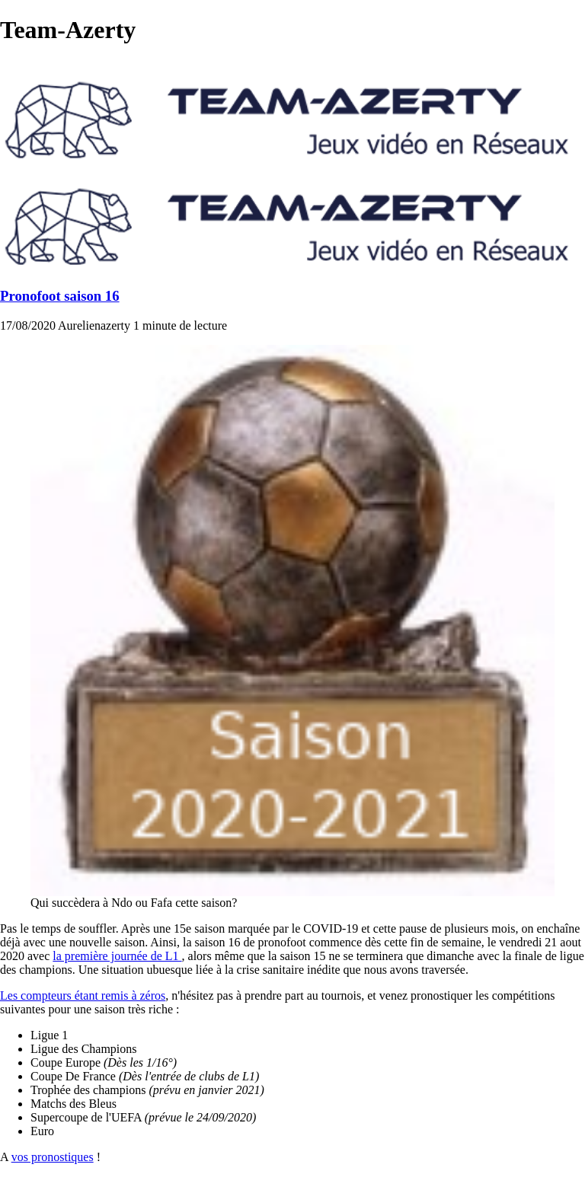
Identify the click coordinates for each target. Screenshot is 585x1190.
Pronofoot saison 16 (60, 296)
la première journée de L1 (117, 955)
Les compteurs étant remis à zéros (82, 995)
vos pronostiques (52, 1156)
